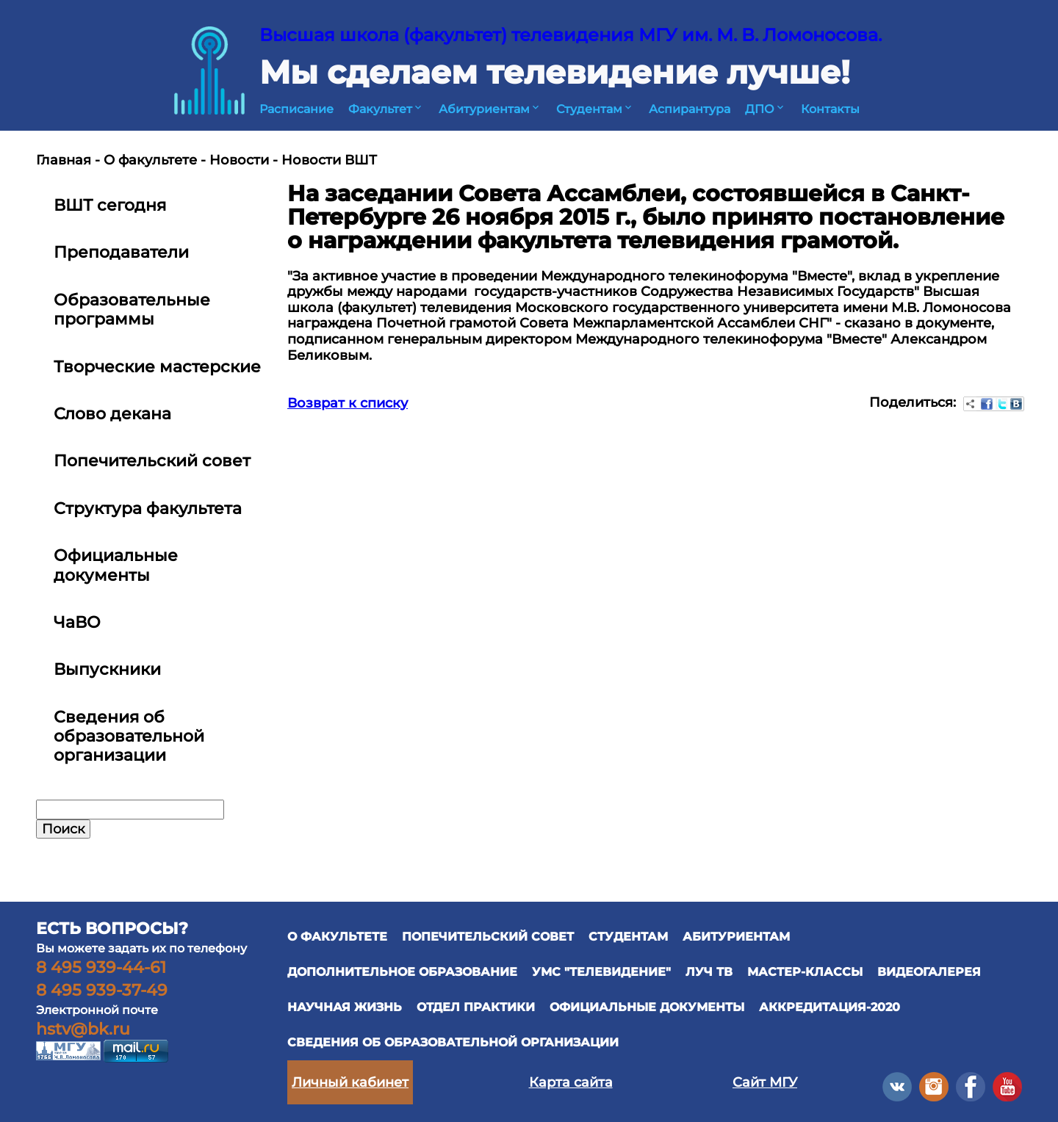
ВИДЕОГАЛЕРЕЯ (929, 972)
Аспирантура (689, 109)
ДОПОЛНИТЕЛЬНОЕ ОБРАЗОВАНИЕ (402, 972)
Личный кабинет (350, 1082)
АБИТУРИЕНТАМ (736, 937)
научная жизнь (344, 1007)
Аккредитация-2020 (829, 1007)
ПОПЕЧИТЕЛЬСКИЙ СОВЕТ (488, 937)
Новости (239, 160)
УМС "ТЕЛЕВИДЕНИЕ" (601, 972)
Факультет (386, 109)
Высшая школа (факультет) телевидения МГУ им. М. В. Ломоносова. (570, 35)
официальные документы (647, 1007)
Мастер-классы (805, 972)
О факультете (150, 160)
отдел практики (476, 1007)
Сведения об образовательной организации (453, 1042)
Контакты (830, 109)
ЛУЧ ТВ (709, 972)
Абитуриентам (490, 109)
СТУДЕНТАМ (628, 937)
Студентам (595, 109)
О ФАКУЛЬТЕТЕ (337, 937)
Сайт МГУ (765, 1082)
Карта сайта (571, 1082)
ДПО (765, 109)
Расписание (296, 109)
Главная (63, 160)
